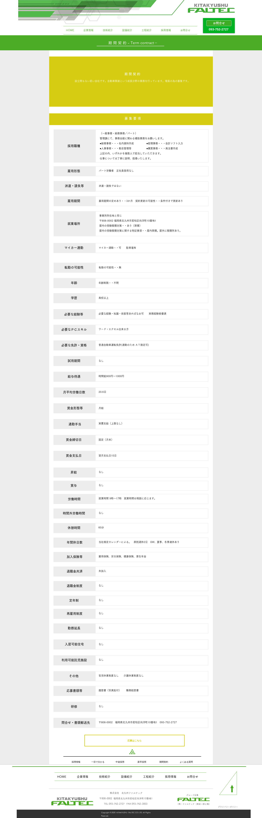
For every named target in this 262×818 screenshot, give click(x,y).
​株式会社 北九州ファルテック (126, 793)
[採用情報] (76, 761)
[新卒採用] (142, 761)
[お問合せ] (218, 23)
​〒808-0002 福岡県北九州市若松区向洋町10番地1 (126, 798)
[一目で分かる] (98, 761)
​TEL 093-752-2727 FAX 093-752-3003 (125, 804)
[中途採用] (120, 761)
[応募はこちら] (134, 740)
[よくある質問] (186, 761)
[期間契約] (164, 761)
